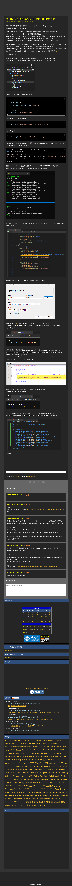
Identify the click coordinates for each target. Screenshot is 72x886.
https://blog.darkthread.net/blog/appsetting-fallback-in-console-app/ (37, 566)
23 (45, 619)
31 (49, 621)
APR (42, 626)
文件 (17, 323)
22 (42, 619)
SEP (42, 629)
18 (23, 619)
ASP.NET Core (16, 476)
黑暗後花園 (8, 658)
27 (33, 621)
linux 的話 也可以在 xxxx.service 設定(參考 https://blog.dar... (26, 726)
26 (28, 621)
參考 (57, 51)
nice (9, 732)
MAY (48, 626)
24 (49, 619)
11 (23, 617)
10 (49, 614)
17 (49, 617)
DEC (31, 632)
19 (28, 619)
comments (31, 476)
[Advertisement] (28, 460)
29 (42, 621)
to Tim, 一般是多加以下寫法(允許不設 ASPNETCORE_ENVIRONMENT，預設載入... (34, 712)
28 (37, 621)
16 (45, 617)
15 (42, 617)
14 (37, 617)
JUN (25, 629)
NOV (25, 632)
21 (37, 619)
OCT (48, 629)
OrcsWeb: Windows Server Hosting (37, 688)
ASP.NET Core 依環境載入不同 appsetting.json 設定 (30, 19)
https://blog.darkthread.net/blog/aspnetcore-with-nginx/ (44, 509)
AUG (36, 629)
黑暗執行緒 (8, 650)
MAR (36, 626)
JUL (31, 629)
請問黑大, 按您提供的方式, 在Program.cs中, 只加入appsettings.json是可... (31, 719)
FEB (31, 626)
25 (23, 621)
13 (33, 617)
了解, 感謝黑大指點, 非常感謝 (17, 706)
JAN (25, 626)
